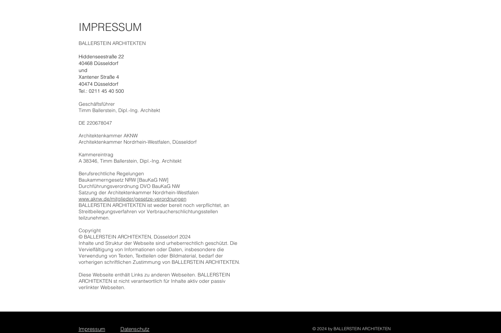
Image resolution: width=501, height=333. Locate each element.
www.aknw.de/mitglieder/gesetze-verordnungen (132, 199)
